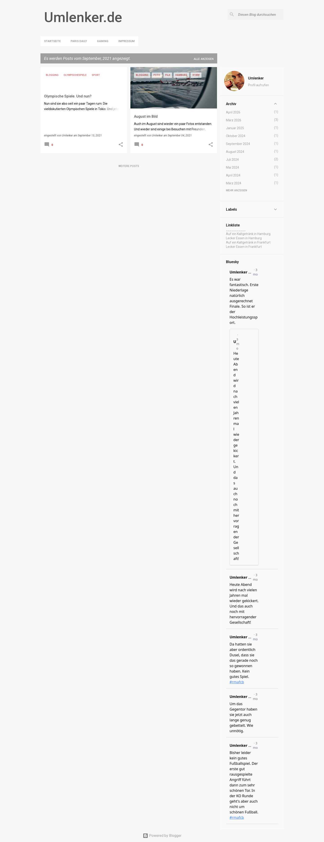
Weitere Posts (128, 166)
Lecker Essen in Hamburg (244, 238)
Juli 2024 (232, 159)
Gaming (102, 41)
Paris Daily (79, 41)
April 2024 (233, 175)
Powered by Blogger (162, 835)
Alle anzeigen (204, 59)
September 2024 (238, 144)
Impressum (126, 41)
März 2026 (233, 120)
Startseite (52, 41)
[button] (120, 145)
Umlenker (256, 78)
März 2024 (233, 183)
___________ (236, 229)
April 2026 (233, 112)
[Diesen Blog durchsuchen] (260, 14)
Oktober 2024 (235, 136)
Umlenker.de (83, 17)
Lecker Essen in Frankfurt (244, 246)
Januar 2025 (235, 128)
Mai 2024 (232, 167)
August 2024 (235, 152)
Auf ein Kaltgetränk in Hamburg (248, 234)
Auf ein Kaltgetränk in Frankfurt (248, 242)
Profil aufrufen (258, 85)
